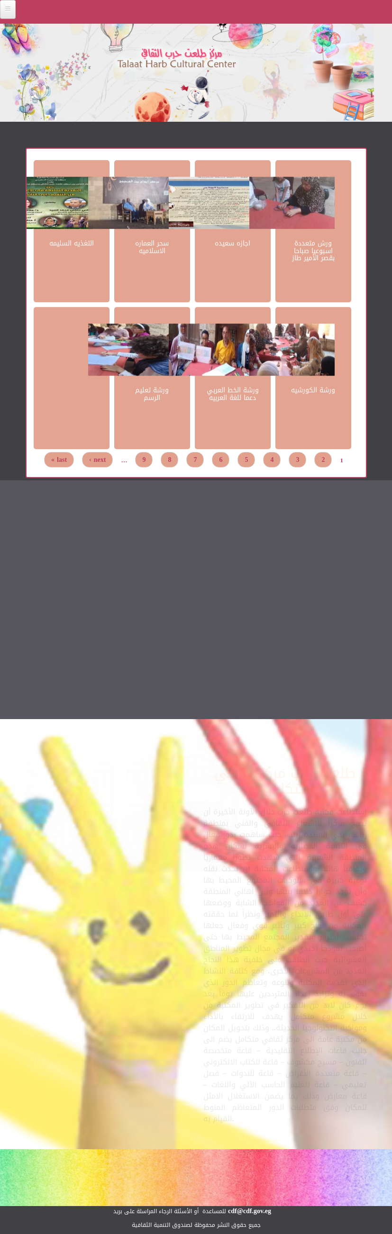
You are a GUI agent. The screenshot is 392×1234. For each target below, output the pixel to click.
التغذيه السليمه (71, 242)
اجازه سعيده (232, 242)
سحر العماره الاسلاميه (152, 246)
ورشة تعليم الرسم (152, 393)
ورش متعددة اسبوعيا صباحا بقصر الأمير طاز (313, 250)
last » (59, 459)
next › (97, 459)
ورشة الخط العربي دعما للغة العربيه (233, 393)
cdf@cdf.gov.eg (249, 1211)
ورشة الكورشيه (313, 389)
